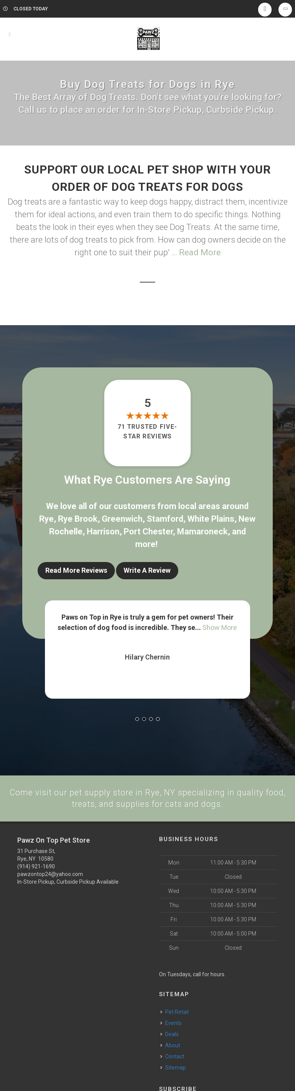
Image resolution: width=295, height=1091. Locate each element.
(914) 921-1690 (36, 865)
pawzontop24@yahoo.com (50, 873)
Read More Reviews (76, 570)
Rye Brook (78, 519)
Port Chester (148, 531)
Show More (219, 626)
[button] (137, 717)
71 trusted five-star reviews (147, 431)
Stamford (165, 519)
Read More (200, 252)
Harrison (103, 531)
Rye (46, 519)
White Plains (210, 519)
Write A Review (147, 570)
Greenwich (122, 519)
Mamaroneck (202, 531)
